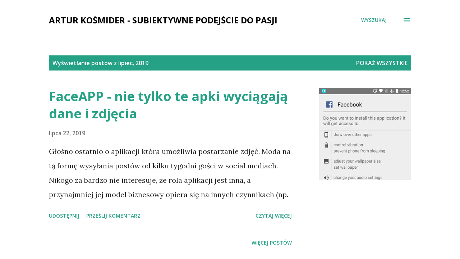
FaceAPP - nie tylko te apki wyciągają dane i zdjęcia (168, 104)
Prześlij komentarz (113, 215)
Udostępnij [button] (64, 215)
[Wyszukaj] (374, 20)
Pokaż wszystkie (382, 63)
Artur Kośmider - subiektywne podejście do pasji (163, 20)
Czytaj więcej (274, 215)
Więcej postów (272, 242)
